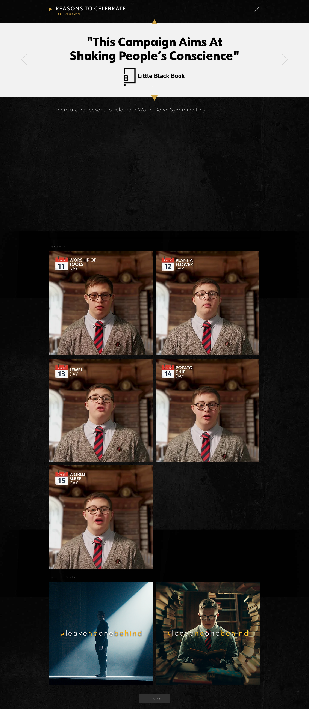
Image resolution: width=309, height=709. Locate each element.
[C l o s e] (154, 698)
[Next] (285, 60)
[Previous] (24, 60)
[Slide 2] (156, 86)
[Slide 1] (152, 86)
